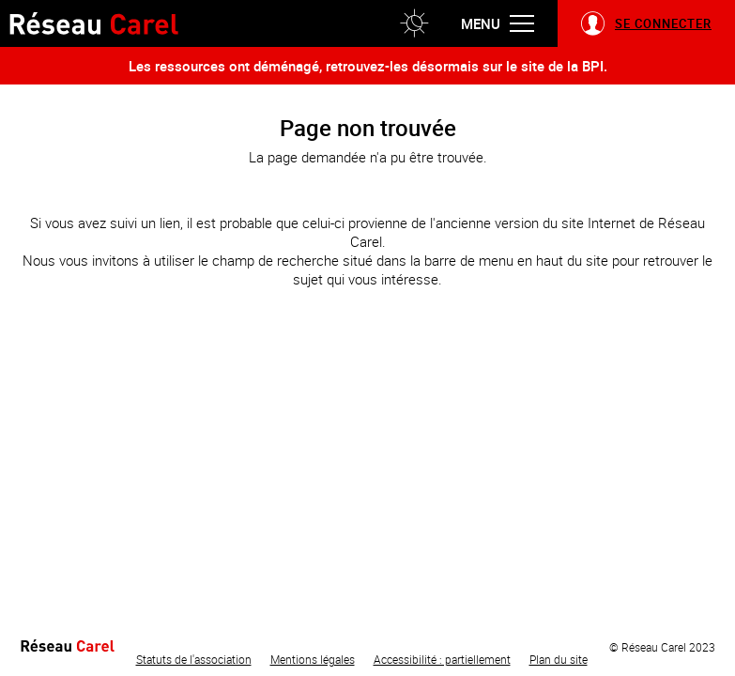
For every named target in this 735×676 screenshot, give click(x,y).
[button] (414, 23)
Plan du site (558, 659)
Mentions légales (312, 659)
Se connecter (663, 23)
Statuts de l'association (194, 659)
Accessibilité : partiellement (442, 659)
